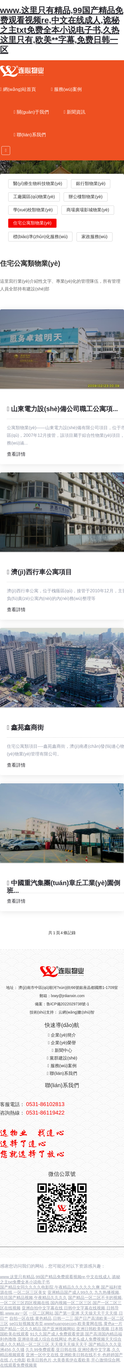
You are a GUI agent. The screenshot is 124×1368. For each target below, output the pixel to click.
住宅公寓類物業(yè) (32, 223)
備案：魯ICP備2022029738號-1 (62, 1004)
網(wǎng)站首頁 (18, 89)
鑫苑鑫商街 (25, 727)
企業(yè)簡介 (62, 1035)
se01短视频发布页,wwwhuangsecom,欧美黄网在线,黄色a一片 (65, 1323)
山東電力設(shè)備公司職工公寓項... (62, 408)
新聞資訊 (74, 112)
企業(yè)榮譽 (62, 1042)
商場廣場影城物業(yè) (87, 209)
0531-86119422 (45, 1113)
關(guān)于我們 (31, 112)
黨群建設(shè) (62, 1058)
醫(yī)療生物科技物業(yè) (37, 183)
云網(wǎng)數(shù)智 (76, 1012)
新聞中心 (62, 1050)
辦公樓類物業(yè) (86, 196)
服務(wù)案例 (66, 89)
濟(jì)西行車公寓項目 (39, 572)
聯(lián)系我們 (30, 134)
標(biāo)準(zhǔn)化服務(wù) (40, 236)
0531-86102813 (45, 1104)
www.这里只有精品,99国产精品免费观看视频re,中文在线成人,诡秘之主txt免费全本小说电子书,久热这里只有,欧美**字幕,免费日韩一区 (61, 30)
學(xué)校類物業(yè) (33, 209)
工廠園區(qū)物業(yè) (34, 196)
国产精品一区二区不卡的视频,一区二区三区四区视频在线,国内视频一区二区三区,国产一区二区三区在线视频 (61, 1302)
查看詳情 (16, 454)
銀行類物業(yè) (91, 183)
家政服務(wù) (94, 236)
